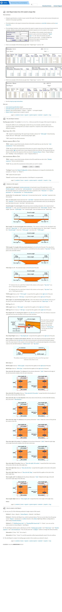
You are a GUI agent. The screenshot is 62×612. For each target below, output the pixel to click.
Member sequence (10, 189)
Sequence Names (37, 152)
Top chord (47, 248)
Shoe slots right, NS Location (32, 463)
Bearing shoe (50, 326)
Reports (8, 110)
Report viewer (9, 112)
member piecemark (24, 187)
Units (42, 371)
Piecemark (44, 190)
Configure (35, 529)
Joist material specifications (13, 107)
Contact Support (58, 5)
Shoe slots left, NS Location (31, 393)
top (50, 115)
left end (38, 247)
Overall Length (12, 230)
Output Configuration (22, 170)
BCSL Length (21, 365)
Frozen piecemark (28, 192)
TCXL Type (21, 296)
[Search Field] (35, 4)
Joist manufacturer (27, 189)
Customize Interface (16, 520)
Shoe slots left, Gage (27, 472)
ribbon (35, 518)
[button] (31, 4)
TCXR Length (18, 209)
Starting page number (36, 527)
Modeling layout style (18, 523)
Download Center (46, 5)
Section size (25, 195)
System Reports (24, 514)
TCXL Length (25, 230)
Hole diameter (18, 399)
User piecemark (17, 192)
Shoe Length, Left (25, 498)
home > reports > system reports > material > (32, 115)
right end (44, 294)
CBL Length (43, 133)
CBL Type (22, 309)
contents (17, 115)
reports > (46, 115)
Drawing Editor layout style (33, 523)
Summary (11, 201)
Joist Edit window (10, 108)
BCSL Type (19, 368)
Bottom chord (26, 343)
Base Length (44, 207)
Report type (8, 207)
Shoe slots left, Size (26, 467)
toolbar (24, 518)
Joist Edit (44, 23)
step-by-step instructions (16, 101)
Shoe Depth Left (24, 335)
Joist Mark (44, 195)
